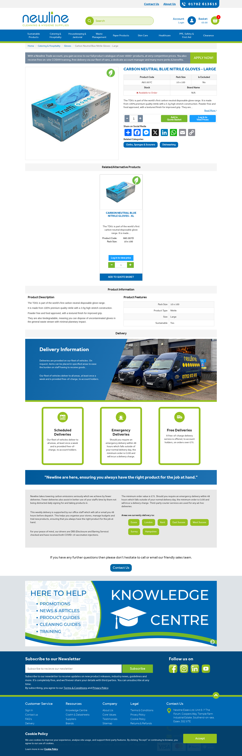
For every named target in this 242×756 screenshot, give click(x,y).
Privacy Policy (100, 688)
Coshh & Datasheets (77, 714)
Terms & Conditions (75, 688)
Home (31, 46)
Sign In (29, 710)
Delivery (29, 723)
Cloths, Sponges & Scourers (140, 144)
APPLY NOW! (203, 58)
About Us (108, 710)
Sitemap (107, 723)
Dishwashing (169, 144)
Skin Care (143, 35)
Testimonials (110, 719)
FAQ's (28, 719)
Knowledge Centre (76, 710)
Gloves (67, 46)
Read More (210, 110)
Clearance (208, 35)
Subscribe (137, 668)
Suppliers (71, 719)
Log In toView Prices (203, 118)
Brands (70, 723)
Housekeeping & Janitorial (77, 35)
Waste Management (99, 35)
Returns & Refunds (141, 723)
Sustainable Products (33, 35)
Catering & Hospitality (56, 35)
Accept (200, 738)
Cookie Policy (137, 719)
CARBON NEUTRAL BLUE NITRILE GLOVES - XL (121, 214)
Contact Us (121, 568)
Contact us (31, 714)
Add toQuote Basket (174, 118)
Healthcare (165, 35)
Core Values (109, 714)
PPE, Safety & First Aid (186, 35)
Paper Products (121, 35)
